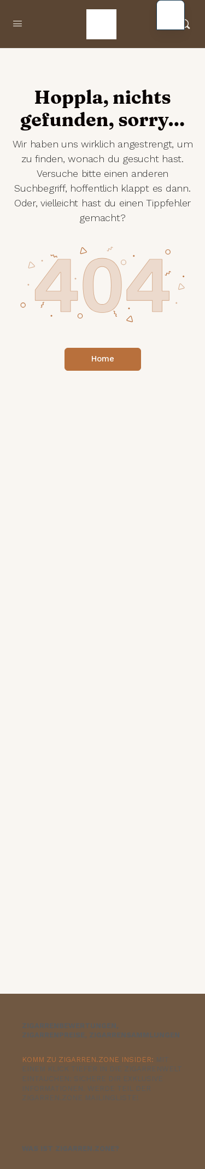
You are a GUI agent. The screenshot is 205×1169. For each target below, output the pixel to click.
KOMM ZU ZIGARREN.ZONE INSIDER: (88, 1059)
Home (102, 359)
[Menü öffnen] (17, 24)
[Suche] (184, 24)
